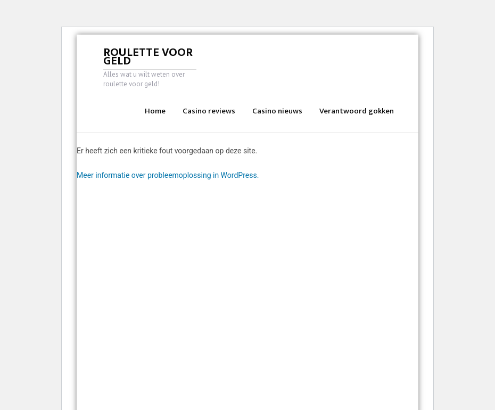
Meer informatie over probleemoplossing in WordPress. (168, 175)
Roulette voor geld (148, 57)
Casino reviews (209, 111)
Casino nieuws (277, 111)
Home (155, 111)
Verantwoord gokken (356, 111)
